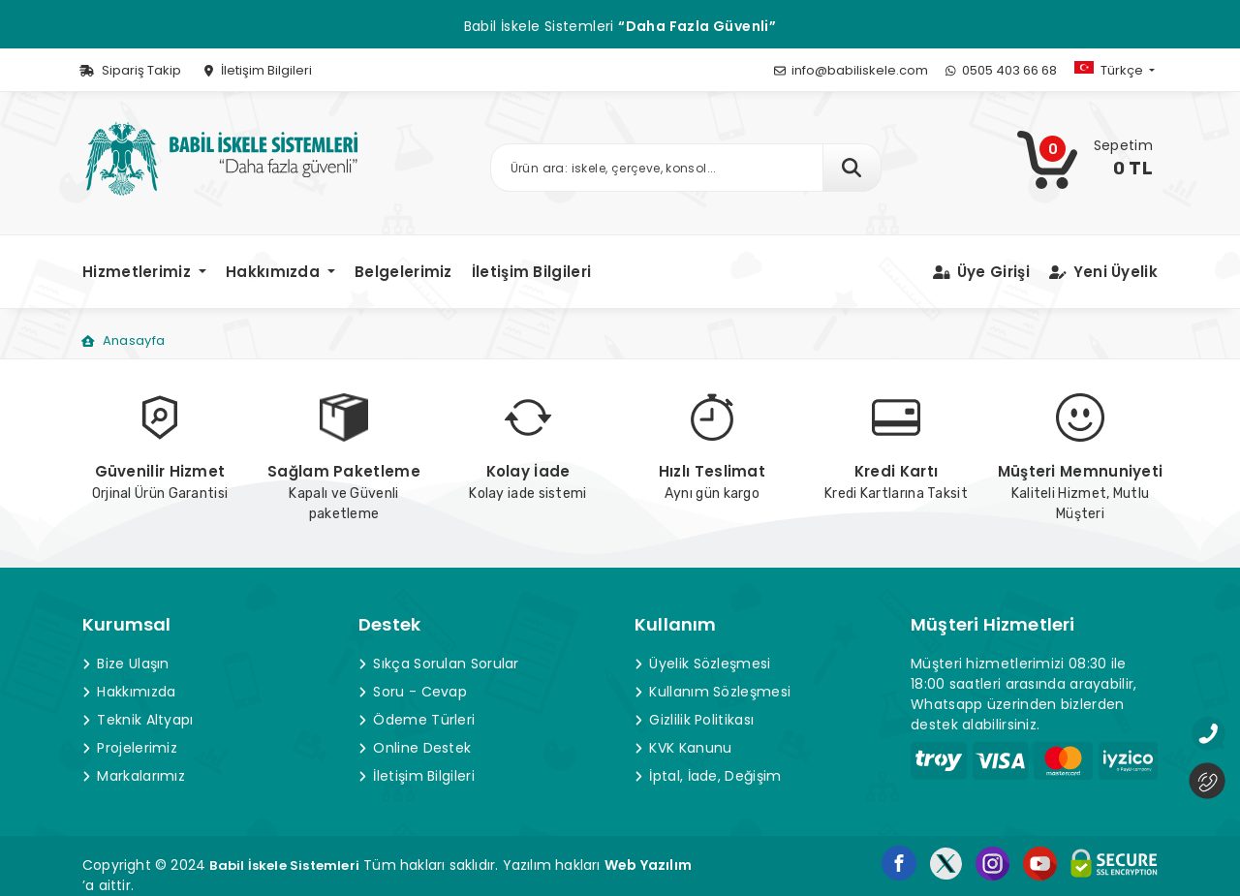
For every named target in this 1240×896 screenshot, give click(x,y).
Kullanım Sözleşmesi (712, 691)
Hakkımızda (128, 691)
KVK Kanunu (683, 747)
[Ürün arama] (657, 167)
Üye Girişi (981, 272)
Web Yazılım (648, 865)
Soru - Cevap (412, 691)
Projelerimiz (129, 747)
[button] (1130, 70)
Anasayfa (123, 340)
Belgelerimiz (403, 272)
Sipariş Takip (130, 70)
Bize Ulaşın (126, 663)
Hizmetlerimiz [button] (138, 272)
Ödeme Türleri (416, 719)
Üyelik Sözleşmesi (703, 663)
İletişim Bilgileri (258, 70)
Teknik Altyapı (138, 719)
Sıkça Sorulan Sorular (438, 663)
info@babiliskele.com (851, 70)
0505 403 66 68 (1001, 70)
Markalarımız (133, 776)
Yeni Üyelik (1103, 272)
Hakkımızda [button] (275, 272)
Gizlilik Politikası (694, 719)
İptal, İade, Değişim (708, 776)
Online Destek (414, 747)
